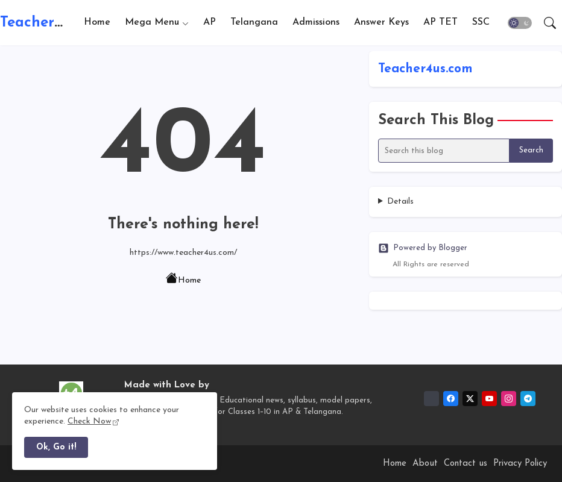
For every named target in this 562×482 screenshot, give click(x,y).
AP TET (440, 22)
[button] (520, 23)
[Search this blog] (444, 151)
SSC (481, 22)
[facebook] (450, 398)
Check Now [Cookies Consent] (89, 421)
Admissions (315, 22)
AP (209, 22)
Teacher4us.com (54, 23)
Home (97, 22)
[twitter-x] (470, 398)
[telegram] (527, 398)
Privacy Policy (520, 463)
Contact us (465, 463)
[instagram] (508, 398)
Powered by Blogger (422, 248)
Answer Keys (381, 22)
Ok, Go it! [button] (56, 447)
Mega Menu (152, 22)
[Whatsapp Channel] (431, 398)
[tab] (97, 22)
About (425, 463)
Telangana (254, 22)
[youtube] (489, 398)
